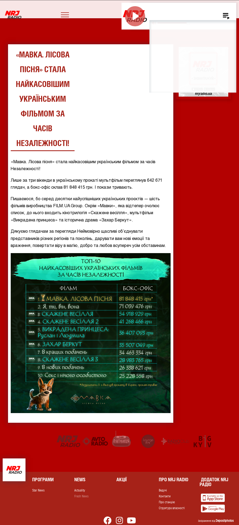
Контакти (165, 496)
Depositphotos (225, 521)
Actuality (79, 490)
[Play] (135, 16)
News (79, 479)
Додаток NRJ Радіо (214, 482)
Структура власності (172, 508)
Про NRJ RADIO (173, 479)
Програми (43, 479)
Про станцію (167, 502)
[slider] (173, 22)
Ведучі (163, 490)
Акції (121, 479)
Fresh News (81, 496)
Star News (38, 490)
